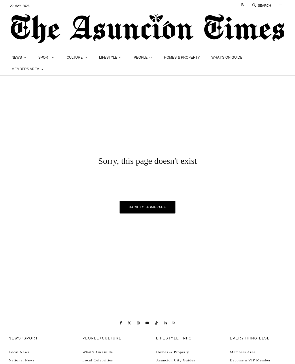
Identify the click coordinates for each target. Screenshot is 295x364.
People (141, 57)
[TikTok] (156, 323)
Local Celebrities (97, 360)
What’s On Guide (227, 57)
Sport (44, 57)
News (17, 57)
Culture (75, 57)
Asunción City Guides (175, 360)
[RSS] (174, 323)
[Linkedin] (165, 323)
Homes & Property (182, 57)
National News (22, 360)
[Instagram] (138, 323)
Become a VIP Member (250, 360)
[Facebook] (121, 323)
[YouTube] (147, 323)
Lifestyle (108, 57)
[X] (129, 323)
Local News (19, 352)
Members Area (25, 69)
